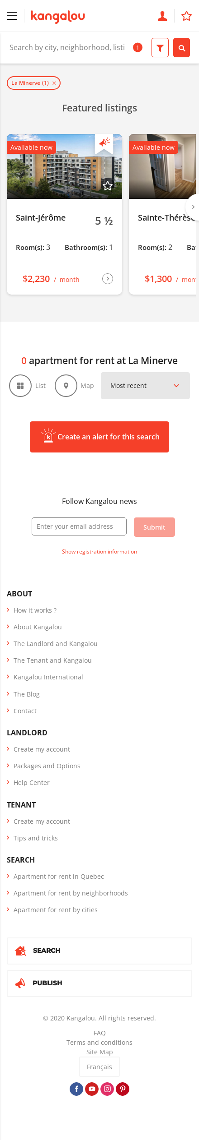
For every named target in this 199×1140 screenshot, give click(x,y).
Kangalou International (48, 677)
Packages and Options (47, 766)
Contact (25, 710)
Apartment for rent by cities (56, 909)
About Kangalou (38, 627)
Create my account (42, 749)
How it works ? (35, 610)
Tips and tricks (36, 838)
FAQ (100, 1033)
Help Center (32, 782)
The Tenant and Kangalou (53, 660)
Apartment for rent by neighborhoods (71, 893)
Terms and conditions (99, 1042)
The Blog (27, 694)
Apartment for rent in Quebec (59, 876)
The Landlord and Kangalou (56, 643)
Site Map (99, 1052)
